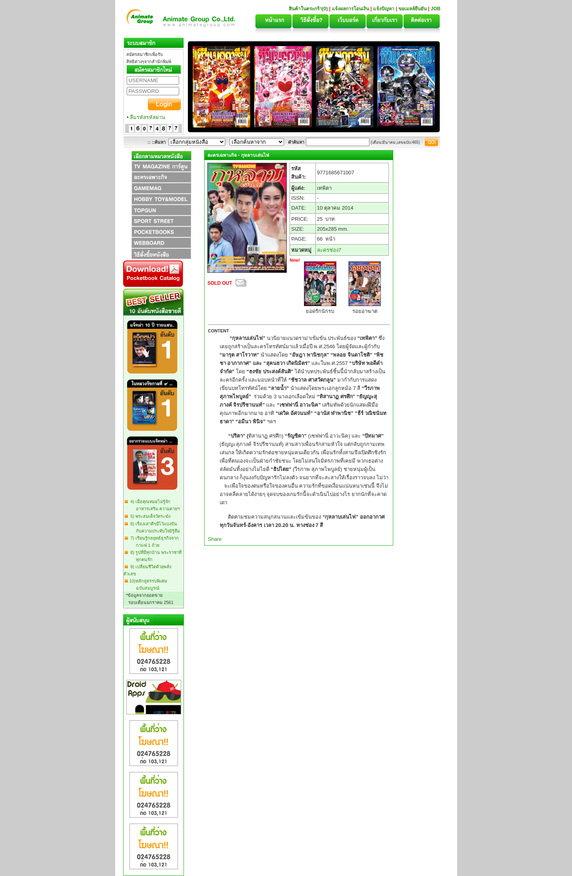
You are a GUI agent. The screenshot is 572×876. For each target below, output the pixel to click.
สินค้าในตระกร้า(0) (309, 9)
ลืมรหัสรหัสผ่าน (147, 117)
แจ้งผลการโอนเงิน (350, 9)
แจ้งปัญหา (383, 9)
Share (215, 539)
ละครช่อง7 (329, 250)
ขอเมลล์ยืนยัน (412, 9)
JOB (436, 9)
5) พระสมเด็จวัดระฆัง (149, 516)
